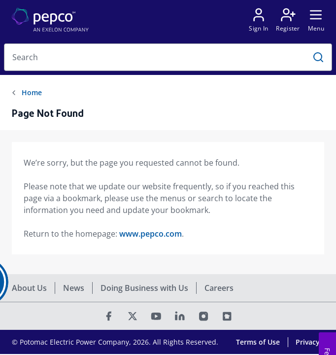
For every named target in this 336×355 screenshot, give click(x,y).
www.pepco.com (150, 233)
